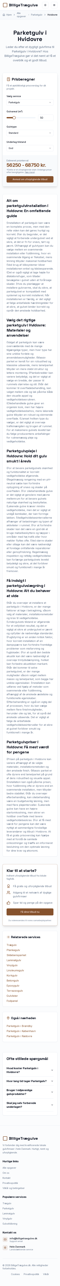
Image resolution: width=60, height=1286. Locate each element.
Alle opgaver (9, 1167)
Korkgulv (12, 975)
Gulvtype (12, 126)
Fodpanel (12, 1000)
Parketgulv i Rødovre (19, 1036)
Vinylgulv (12, 965)
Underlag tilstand (16, 142)
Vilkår (46, 1274)
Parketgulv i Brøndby (19, 1026)
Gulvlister (12, 995)
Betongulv (13, 980)
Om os (6, 1172)
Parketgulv (8, 1208)
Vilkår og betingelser (14, 1188)
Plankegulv (13, 950)
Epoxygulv (13, 985)
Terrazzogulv (15, 990)
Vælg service (14, 96)
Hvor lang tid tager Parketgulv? (30, 1081)
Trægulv (12, 945)
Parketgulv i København (21, 1031)
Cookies (15, 1274)
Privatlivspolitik (10, 1183)
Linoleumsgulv (15, 970)
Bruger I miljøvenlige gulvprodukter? (30, 1092)
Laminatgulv (14, 960)
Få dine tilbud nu (30, 911)
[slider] (14, 117)
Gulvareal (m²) (15, 111)
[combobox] (30, 102)
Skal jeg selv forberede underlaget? (30, 1104)
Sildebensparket (16, 955)
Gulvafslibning (10, 1223)
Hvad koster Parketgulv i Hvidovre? (30, 1070)
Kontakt (6, 1178)
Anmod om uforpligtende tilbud (30, 179)
